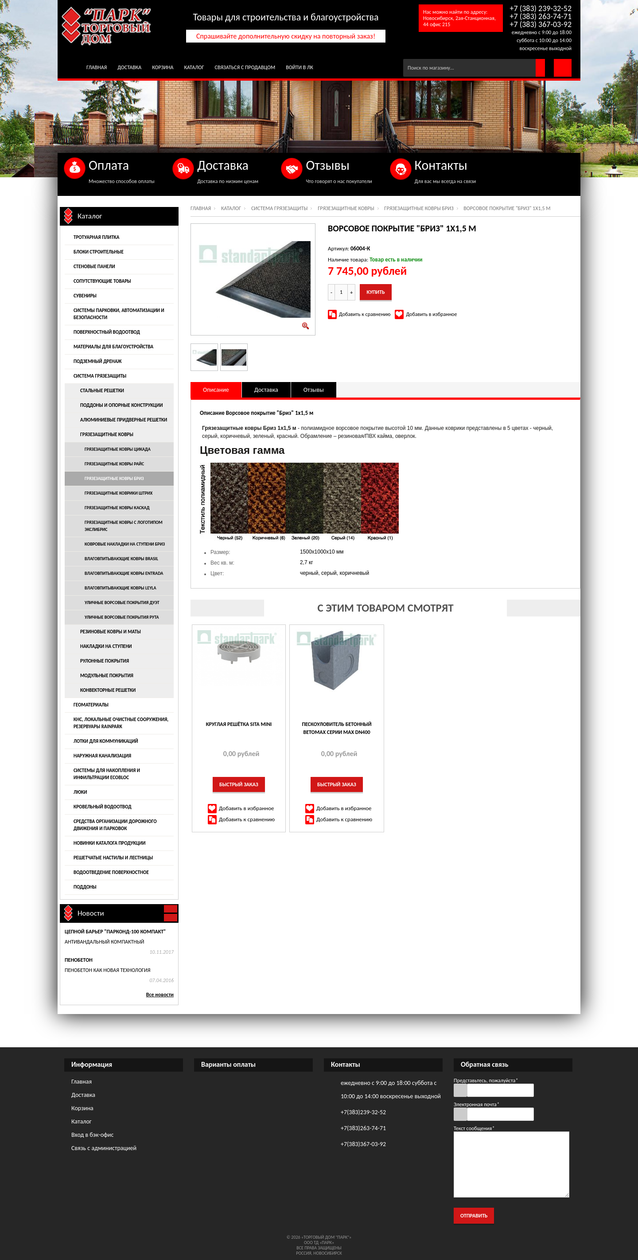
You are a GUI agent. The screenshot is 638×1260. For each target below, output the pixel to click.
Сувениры (85, 296)
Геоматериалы (91, 705)
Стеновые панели (94, 266)
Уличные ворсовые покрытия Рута (122, 617)
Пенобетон (79, 960)
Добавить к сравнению (364, 314)
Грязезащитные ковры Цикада (118, 449)
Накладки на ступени (106, 646)
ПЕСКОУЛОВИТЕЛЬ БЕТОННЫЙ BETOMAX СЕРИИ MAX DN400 (336, 728)
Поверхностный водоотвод (107, 332)
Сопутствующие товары (102, 281)
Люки (80, 792)
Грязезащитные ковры (346, 208)
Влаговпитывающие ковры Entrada (124, 573)
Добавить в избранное (431, 314)
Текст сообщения (474, 1128)
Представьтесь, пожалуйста (486, 1080)
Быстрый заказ (238, 784)
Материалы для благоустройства (113, 347)
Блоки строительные (99, 252)
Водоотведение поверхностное (111, 872)
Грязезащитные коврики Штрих (118, 493)
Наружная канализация (102, 756)
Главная (96, 67)
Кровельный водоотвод (103, 807)
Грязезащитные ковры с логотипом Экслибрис (124, 525)
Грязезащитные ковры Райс (114, 464)
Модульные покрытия (106, 676)
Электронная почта (476, 1104)
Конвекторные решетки (108, 690)
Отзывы (313, 390)
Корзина (162, 67)
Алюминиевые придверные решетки (123, 420)
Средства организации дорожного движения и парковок (115, 825)
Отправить (473, 1216)
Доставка (129, 67)
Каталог (194, 67)
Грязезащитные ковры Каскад (117, 508)
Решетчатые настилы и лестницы (113, 858)
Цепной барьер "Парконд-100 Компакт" (115, 931)
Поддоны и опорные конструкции (121, 405)
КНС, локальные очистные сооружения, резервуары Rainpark (121, 723)
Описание (216, 390)
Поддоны (85, 887)
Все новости (160, 994)
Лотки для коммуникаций (106, 741)
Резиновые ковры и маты (110, 632)
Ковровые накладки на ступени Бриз (125, 544)
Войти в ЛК (299, 67)
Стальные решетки (102, 391)
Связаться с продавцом (245, 67)
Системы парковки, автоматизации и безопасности (119, 314)
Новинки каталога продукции (109, 843)
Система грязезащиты (279, 208)
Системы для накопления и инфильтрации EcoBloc (107, 774)
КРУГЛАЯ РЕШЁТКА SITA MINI (239, 724)
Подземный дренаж (97, 361)
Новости (91, 913)
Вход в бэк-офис (92, 1135)
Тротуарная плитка (96, 237)
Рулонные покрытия (104, 661)
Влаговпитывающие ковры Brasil (121, 559)
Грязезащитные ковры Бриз (418, 208)
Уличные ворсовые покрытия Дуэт (122, 602)
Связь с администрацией (103, 1148)
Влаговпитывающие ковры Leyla (120, 588)
